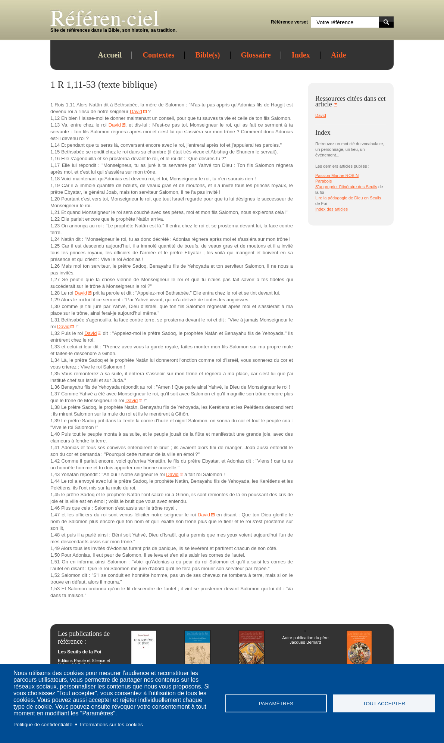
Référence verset (289, 22)
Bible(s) (207, 55)
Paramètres (276, 703)
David (136, 111)
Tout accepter (384, 703)
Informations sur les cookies (111, 724)
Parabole (323, 181)
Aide (338, 55)
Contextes (158, 55)
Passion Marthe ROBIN (337, 175)
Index (301, 55)
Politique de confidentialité (42, 724)
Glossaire (256, 55)
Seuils (371, 186)
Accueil (110, 55)
